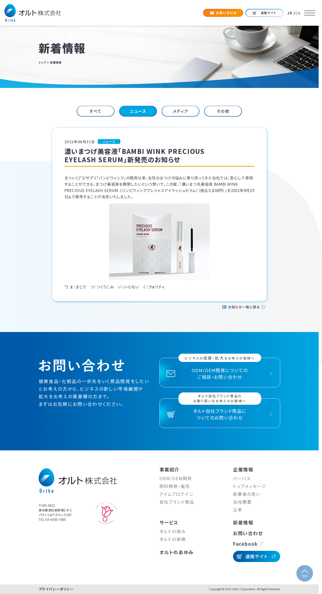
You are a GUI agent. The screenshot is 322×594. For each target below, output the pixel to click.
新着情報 (243, 522)
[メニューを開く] (310, 13)
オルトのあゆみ (176, 552)
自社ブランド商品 (176, 502)
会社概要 (242, 502)
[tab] (95, 111)
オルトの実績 (172, 539)
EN (298, 13)
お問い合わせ (248, 533)
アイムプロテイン (176, 494)
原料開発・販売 (174, 486)
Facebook (245, 543)
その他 (223, 111)
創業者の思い (247, 494)
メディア (180, 111)
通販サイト (256, 556)
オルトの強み (172, 531)
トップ (42, 62)
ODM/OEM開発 (175, 478)
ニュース (138, 111)
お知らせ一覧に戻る (244, 306)
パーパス (242, 478)
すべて (95, 111)
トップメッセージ (249, 486)
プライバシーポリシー (56, 589)
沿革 (237, 510)
